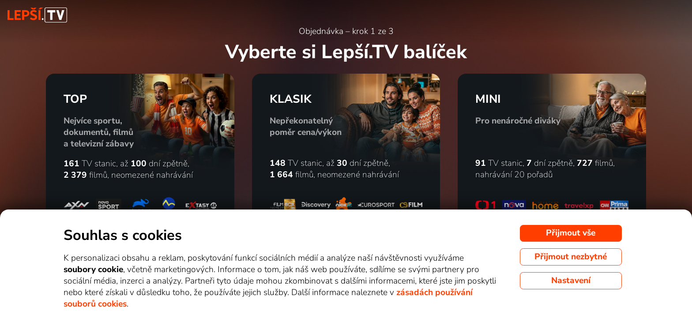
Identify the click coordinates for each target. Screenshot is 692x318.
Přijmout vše (570, 233)
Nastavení (570, 280)
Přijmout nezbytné (570, 256)
